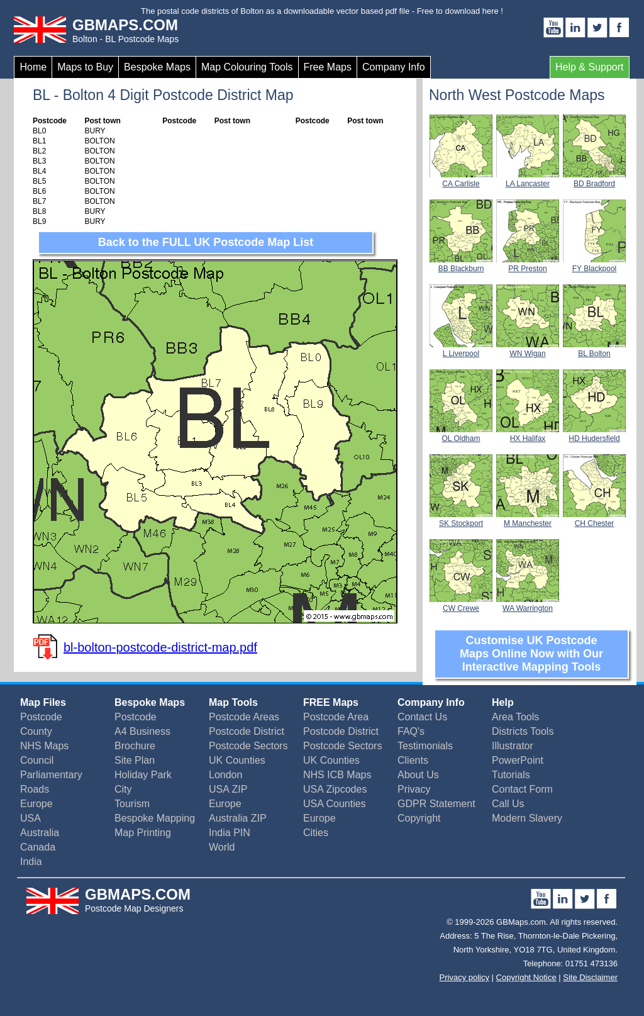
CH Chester (594, 519)
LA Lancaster (527, 179)
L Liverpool (461, 349)
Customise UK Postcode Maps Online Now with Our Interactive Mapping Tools (531, 653)
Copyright (418, 818)
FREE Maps (330, 702)
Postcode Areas (244, 717)
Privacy (413, 789)
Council (36, 760)
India (31, 861)
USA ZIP (228, 789)
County (36, 731)
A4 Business (142, 731)
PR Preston (527, 264)
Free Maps (328, 67)
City (123, 789)
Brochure (134, 745)
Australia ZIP (238, 818)
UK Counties (237, 760)
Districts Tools (522, 731)
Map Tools (233, 702)
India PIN (229, 832)
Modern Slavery (527, 818)
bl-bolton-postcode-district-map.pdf (160, 647)
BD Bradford (594, 179)
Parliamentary (51, 774)
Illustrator (512, 745)
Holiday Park (143, 774)
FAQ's (411, 731)
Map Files (43, 702)
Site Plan (134, 760)
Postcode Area (336, 717)
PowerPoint (517, 760)
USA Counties (334, 803)
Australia (39, 832)
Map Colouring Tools (247, 67)
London (225, 774)
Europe (36, 803)
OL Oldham (461, 434)
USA (30, 818)
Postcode (41, 717)
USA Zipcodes (335, 789)
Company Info (393, 67)
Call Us (508, 803)
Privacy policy (464, 977)
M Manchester (527, 519)
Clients (412, 760)
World (222, 847)
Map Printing (142, 832)
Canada (37, 847)
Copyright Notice (526, 977)
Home (33, 67)
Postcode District (246, 731)
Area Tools (515, 717)
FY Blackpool (594, 264)
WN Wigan (527, 349)
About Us (418, 774)
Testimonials (425, 745)
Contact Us (422, 717)
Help (503, 702)
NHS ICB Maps (337, 774)
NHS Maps (44, 745)
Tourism (132, 803)
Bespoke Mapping (154, 818)
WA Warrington (527, 604)
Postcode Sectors (248, 745)
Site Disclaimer (590, 977)
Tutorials (511, 774)
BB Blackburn (461, 264)
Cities (315, 832)
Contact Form (522, 789)
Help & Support (589, 67)
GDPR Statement (436, 803)
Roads (34, 789)
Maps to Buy (85, 67)
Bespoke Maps (157, 67)
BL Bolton (594, 349)
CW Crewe (461, 604)
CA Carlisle (461, 179)
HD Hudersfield (594, 434)
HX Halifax (527, 434)
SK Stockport (461, 519)
